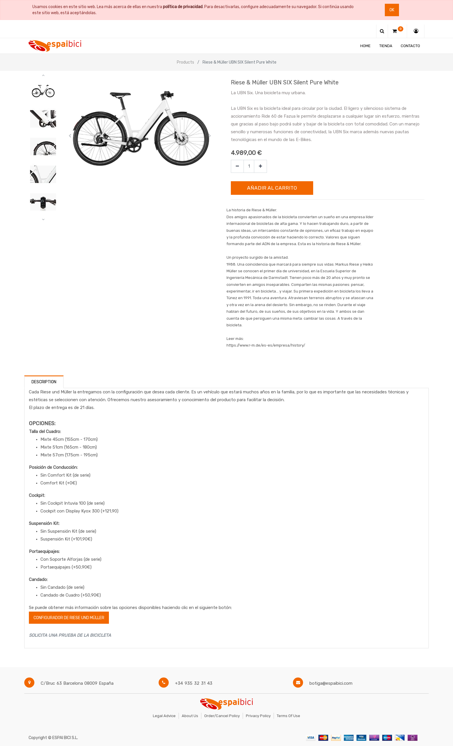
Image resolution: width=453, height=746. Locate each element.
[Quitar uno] (237, 166)
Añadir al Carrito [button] (272, 188)
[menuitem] (365, 45)
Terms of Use (288, 716)
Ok (391, 10)
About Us (190, 716)
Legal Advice (164, 716)
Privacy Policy (258, 716)
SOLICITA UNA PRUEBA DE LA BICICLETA (70, 635)
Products (185, 62)
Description (43, 382)
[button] (70, 136)
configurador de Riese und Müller (69, 617)
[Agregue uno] (260, 166)
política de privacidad (183, 6)
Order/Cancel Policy (222, 716)
